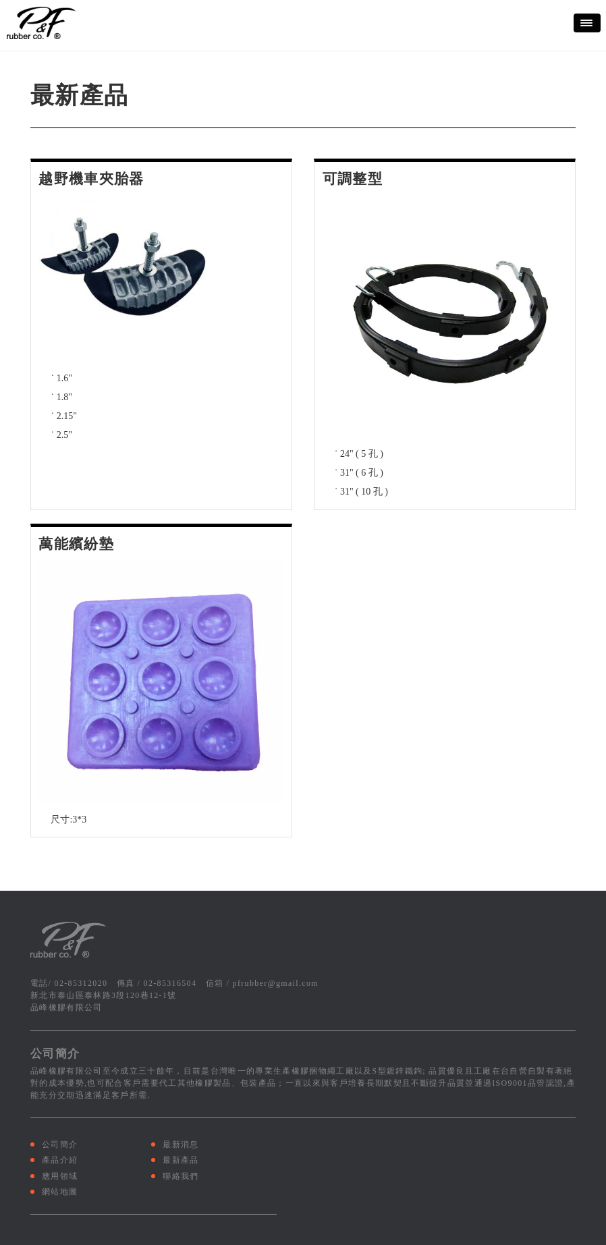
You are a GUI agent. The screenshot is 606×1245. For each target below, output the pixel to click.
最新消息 (180, 1144)
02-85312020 (81, 983)
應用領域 (60, 1176)
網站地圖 (60, 1191)
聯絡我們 (180, 1176)
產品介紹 (60, 1160)
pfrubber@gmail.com (276, 983)
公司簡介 (60, 1144)
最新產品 (180, 1160)
